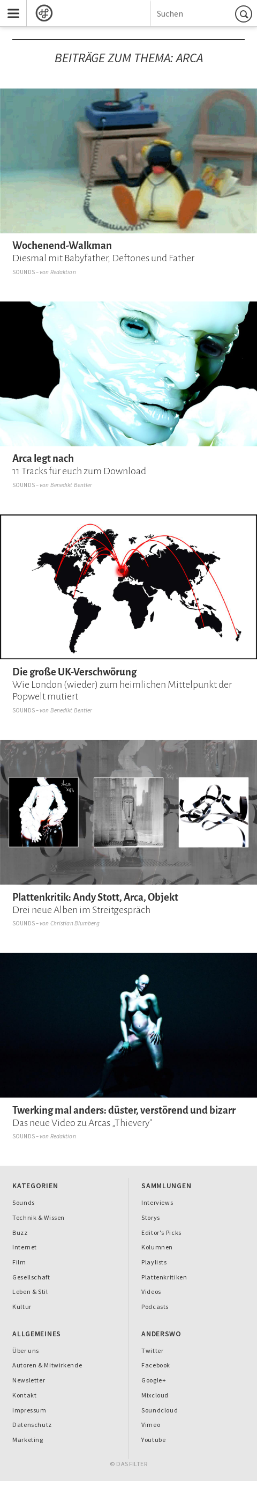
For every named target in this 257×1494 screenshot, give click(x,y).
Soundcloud (159, 1410)
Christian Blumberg (75, 923)
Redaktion (63, 272)
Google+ (153, 1380)
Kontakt (24, 1395)
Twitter (152, 1350)
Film (19, 1262)
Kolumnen (157, 1247)
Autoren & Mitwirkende (47, 1365)
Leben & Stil (30, 1291)
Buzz (20, 1232)
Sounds (23, 272)
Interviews (157, 1202)
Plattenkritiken (164, 1277)
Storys (150, 1217)
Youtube (153, 1440)
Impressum (29, 1410)
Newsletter (28, 1380)
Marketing (27, 1440)
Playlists (154, 1262)
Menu (9, 6)
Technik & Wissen (38, 1217)
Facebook (155, 1365)
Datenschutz (32, 1425)
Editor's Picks (161, 1232)
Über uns (25, 1350)
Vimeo (150, 1425)
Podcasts (155, 1306)
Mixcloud (155, 1395)
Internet (24, 1247)
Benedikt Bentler (71, 485)
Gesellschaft (31, 1277)
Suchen (245, 13)
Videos (151, 1291)
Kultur (22, 1306)
